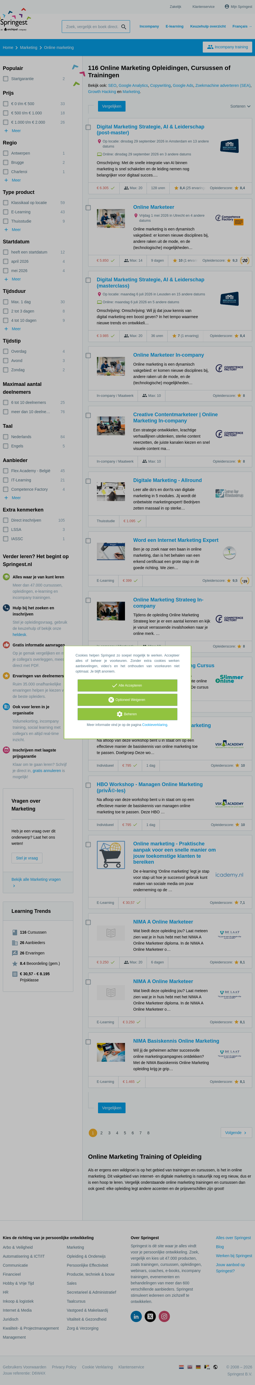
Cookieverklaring (154, 725)
